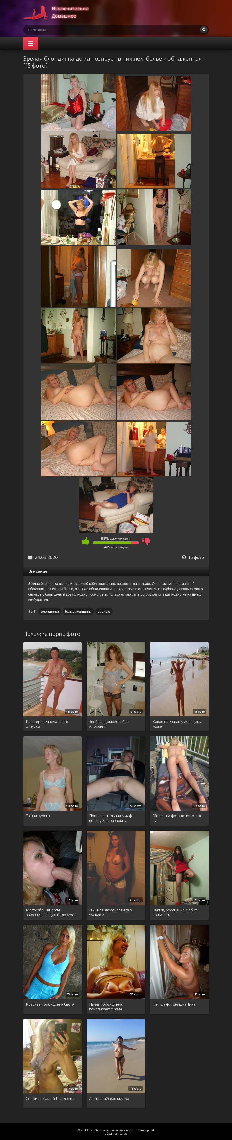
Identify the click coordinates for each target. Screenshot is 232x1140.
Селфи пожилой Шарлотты (50, 1098)
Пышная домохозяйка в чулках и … (110, 912)
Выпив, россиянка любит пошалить (175, 912)
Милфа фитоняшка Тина (174, 1004)
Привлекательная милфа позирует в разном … (111, 818)
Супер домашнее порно (60, 12)
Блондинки (50, 611)
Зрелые (104, 611)
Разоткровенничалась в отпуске (47, 723)
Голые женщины (78, 611)
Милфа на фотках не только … (177, 818)
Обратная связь (116, 1133)
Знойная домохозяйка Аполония (109, 723)
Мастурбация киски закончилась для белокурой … (51, 912)
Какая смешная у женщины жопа (177, 723)
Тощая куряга (38, 815)
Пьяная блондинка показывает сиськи (106, 1006)
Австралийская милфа (109, 1098)
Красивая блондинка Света (50, 1004)
